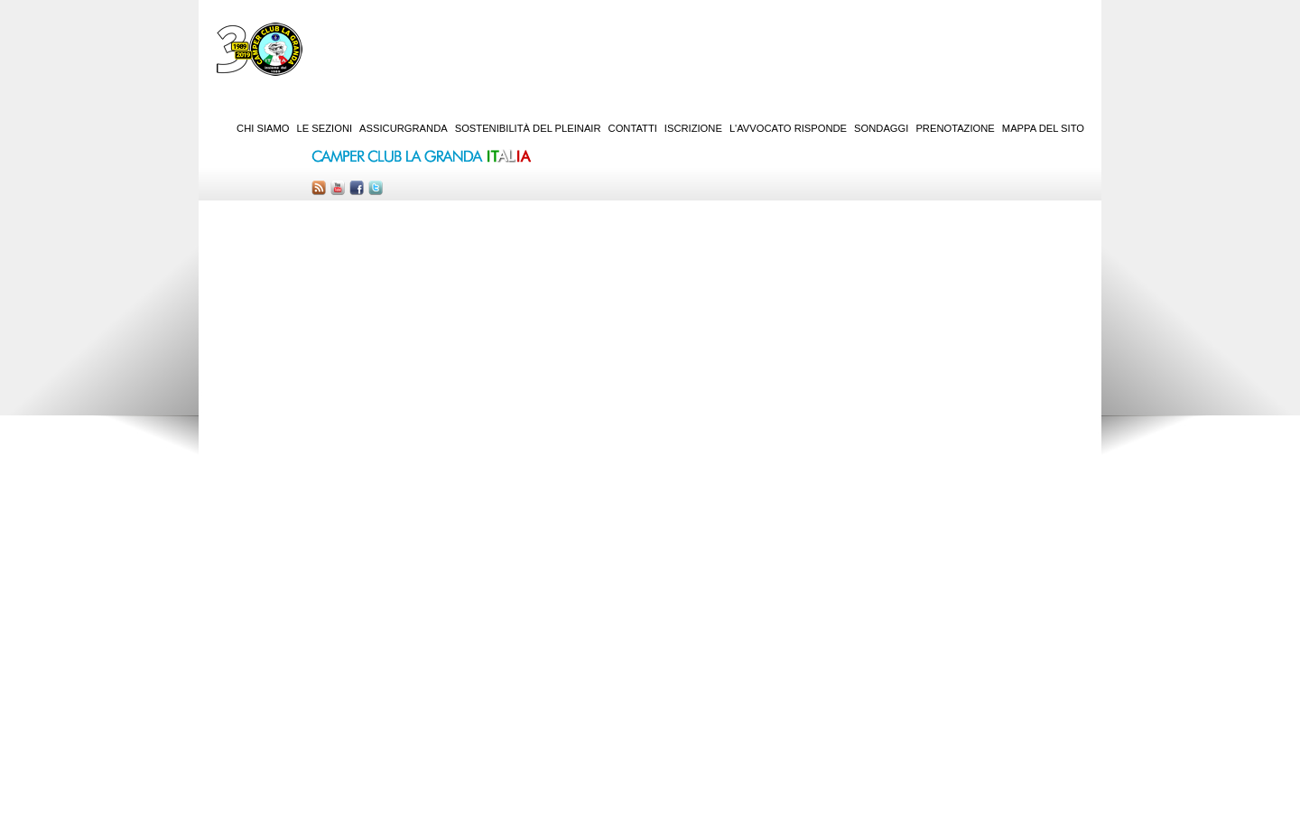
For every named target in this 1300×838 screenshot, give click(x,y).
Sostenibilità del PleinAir (528, 128)
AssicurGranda (403, 128)
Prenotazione (954, 128)
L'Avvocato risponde (788, 128)
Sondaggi (881, 128)
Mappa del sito (1043, 128)
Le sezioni (325, 128)
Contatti (632, 128)
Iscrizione (693, 128)
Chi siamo (263, 128)
